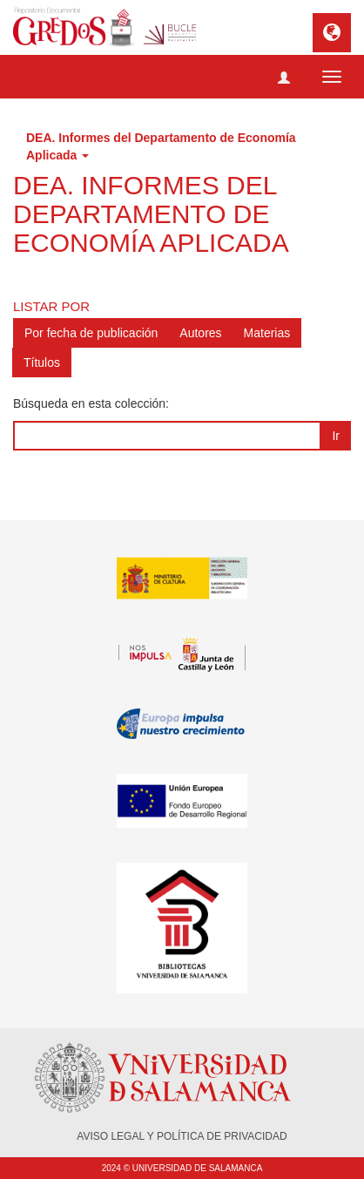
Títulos (42, 362)
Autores (200, 333)
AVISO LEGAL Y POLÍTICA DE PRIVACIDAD (181, 1136)
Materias (267, 333)
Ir (336, 436)
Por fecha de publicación (91, 333)
